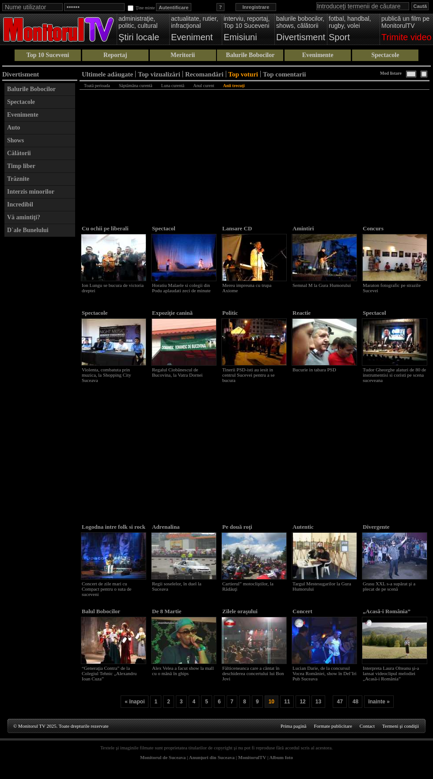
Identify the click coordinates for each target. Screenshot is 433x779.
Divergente (376, 526)
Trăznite (18, 179)
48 (355, 702)
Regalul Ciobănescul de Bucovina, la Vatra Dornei (177, 372)
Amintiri (303, 228)
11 (287, 702)
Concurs (373, 228)
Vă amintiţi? (23, 217)
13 (318, 702)
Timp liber (21, 166)
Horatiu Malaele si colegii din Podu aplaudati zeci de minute (181, 288)
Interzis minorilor (30, 191)
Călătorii (19, 153)
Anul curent (203, 85)
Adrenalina (166, 526)
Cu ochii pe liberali (105, 228)
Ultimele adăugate (107, 74)
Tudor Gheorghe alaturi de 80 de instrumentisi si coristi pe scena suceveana (394, 375)
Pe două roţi (237, 526)
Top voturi (243, 74)
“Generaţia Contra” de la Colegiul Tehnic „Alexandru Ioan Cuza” (109, 673)
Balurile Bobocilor (250, 55)
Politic (230, 312)
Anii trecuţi (234, 85)
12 (302, 702)
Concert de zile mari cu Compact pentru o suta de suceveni (106, 589)
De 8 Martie (166, 611)
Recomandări (204, 74)
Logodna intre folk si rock (113, 526)
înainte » (379, 702)
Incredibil (20, 204)
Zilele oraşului (240, 611)
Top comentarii (284, 74)
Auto (13, 127)
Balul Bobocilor (101, 611)
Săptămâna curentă (135, 85)
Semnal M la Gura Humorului (321, 285)
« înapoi (134, 702)
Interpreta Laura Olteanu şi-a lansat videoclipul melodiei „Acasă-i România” (391, 673)
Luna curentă (172, 85)
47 (339, 702)
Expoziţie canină (172, 312)
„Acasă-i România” (386, 611)
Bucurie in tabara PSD (314, 369)
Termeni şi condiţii (400, 726)
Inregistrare (256, 7)
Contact (367, 726)
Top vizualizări (159, 74)
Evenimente (318, 55)
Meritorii (183, 55)
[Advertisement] (39, 374)
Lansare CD (237, 228)
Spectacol (163, 228)
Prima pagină (293, 726)
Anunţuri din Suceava (212, 757)
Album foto (281, 757)
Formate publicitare (333, 726)
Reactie (301, 312)
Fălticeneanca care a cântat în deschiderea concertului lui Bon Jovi (253, 673)
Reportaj (115, 55)
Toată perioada (97, 85)
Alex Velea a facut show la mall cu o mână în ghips (183, 670)
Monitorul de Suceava (163, 757)
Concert (302, 611)
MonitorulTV (252, 757)
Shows (15, 140)
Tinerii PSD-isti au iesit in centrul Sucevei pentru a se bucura (248, 375)
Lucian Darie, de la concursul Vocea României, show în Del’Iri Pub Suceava (324, 673)
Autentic (303, 526)
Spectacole (385, 55)
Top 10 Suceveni (48, 55)
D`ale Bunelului (28, 230)
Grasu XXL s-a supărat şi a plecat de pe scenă (389, 586)
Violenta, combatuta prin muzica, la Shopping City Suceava (106, 375)
